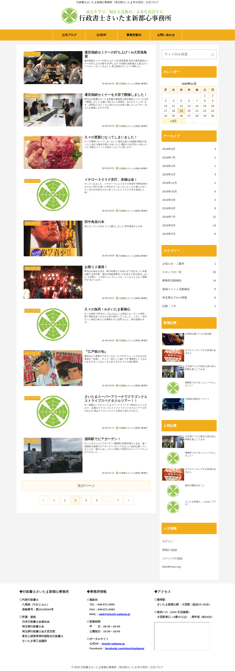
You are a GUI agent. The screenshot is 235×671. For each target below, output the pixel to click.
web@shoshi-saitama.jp (114, 614)
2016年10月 (189, 191)
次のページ (86, 486)
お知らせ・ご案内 (189, 263)
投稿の (169, 549)
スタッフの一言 (189, 272)
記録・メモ (189, 306)
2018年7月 (189, 157)
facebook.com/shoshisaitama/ (124, 648)
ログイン (167, 541)
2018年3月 (189, 166)
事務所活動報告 (189, 280)
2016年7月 (189, 216)
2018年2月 (189, 174)
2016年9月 (189, 200)
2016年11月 (189, 182)
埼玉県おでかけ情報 (189, 297)
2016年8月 (189, 208)
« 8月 (173, 120)
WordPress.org (171, 566)
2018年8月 (189, 149)
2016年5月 (189, 233)
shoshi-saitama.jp (113, 643)
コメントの (172, 558)
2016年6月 (189, 225)
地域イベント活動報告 (189, 289)
